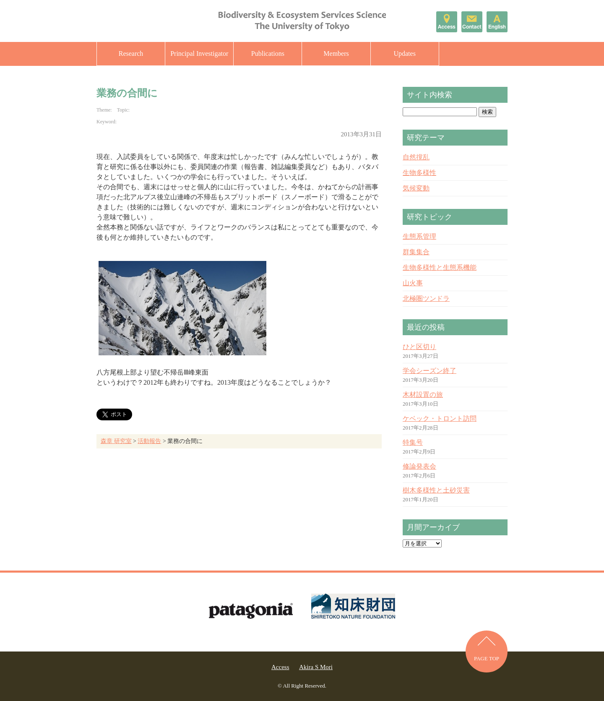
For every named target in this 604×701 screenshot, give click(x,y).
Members (336, 53)
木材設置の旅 (423, 394)
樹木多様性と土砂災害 (436, 490)
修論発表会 (419, 466)
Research (131, 53)
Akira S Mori (316, 667)
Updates (404, 53)
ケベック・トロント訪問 (439, 418)
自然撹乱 (416, 157)
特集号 (413, 442)
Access (280, 667)
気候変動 (416, 188)
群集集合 (416, 251)
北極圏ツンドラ (426, 298)
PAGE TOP (486, 658)
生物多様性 (419, 172)
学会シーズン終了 (429, 370)
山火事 (413, 283)
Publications (267, 53)
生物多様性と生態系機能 (439, 267)
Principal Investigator (199, 53)
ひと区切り (419, 346)
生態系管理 (419, 236)
